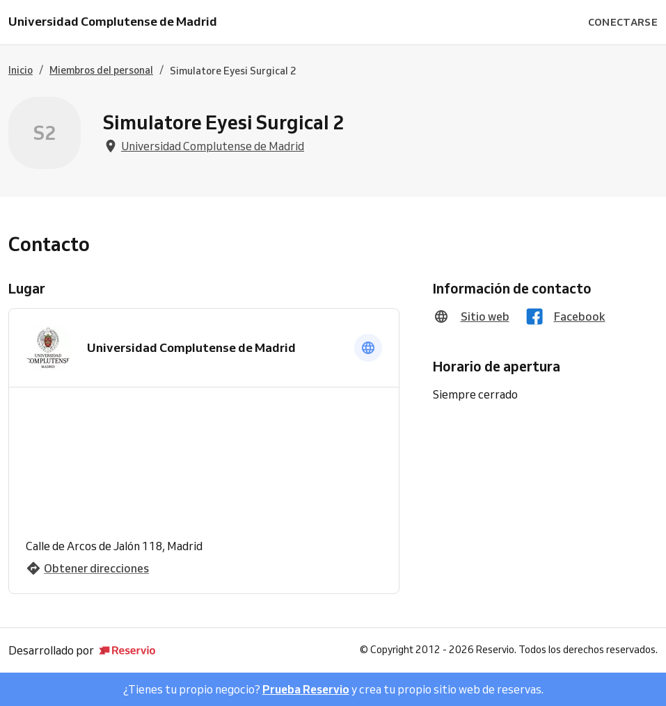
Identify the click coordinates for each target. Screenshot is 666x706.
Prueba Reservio (305, 689)
